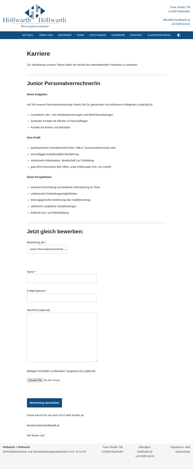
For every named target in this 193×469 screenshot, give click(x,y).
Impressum (177, 447)
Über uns (46, 35)
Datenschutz (182, 451)
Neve (6, 464)
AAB (187, 447)
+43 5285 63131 (180, 23)
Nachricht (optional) (62, 336)
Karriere (118, 35)
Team (80, 35)
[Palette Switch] (178, 35)
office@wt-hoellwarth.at (176, 19)
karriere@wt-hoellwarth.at (43, 425)
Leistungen (97, 35)
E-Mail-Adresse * (61, 294)
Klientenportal (159, 35)
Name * (61, 275)
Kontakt (136, 35)
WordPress (36, 464)
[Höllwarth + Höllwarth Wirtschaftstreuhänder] (34, 15)
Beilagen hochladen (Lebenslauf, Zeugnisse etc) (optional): (61, 376)
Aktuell (28, 35)
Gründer (64, 35)
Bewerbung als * (47, 246)
